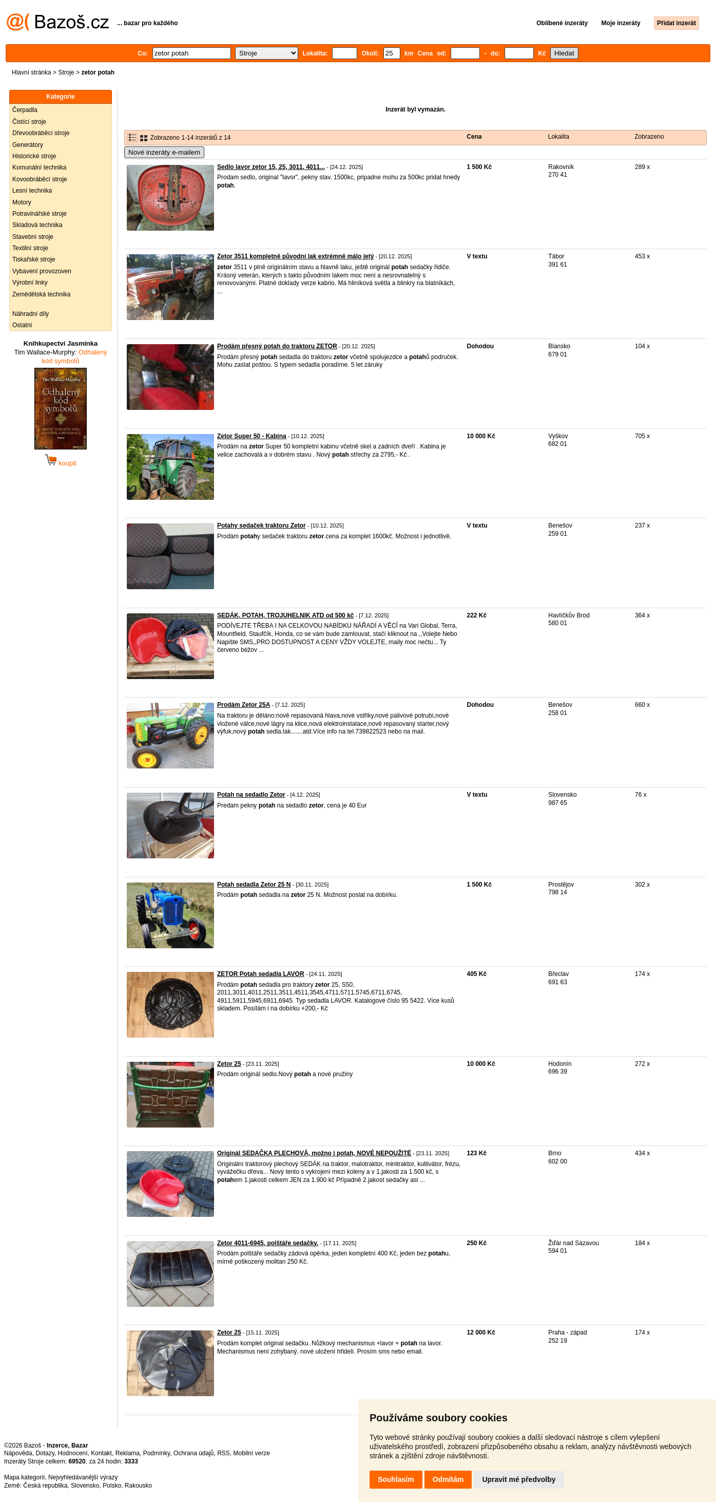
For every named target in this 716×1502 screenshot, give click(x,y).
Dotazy (44, 1453)
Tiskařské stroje (33, 259)
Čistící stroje (29, 121)
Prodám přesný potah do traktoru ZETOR (277, 346)
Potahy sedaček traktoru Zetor (261, 525)
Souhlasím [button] (396, 1479)
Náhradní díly (30, 313)
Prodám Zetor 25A (243, 704)
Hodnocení (73, 1453)
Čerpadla (24, 110)
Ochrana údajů (193, 1453)
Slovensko (85, 1485)
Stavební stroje (32, 236)
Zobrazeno (649, 136)
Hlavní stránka (31, 72)
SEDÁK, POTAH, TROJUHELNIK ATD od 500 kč (285, 615)
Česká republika (45, 1485)
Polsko (112, 1485)
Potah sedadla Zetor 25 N (254, 884)
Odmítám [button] (448, 1479)
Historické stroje (34, 156)
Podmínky (156, 1453)
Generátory (27, 144)
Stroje (66, 72)
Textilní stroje (30, 248)
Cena (474, 136)
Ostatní (22, 325)
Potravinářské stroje (39, 213)
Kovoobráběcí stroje (39, 179)
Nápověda (18, 1453)
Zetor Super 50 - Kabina (251, 436)
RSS (223, 1453)
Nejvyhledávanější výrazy (83, 1477)
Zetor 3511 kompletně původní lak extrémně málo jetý (295, 256)
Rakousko (138, 1485)
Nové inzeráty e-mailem (164, 152)
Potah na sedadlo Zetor (251, 794)
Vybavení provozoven (41, 271)
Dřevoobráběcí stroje (40, 133)
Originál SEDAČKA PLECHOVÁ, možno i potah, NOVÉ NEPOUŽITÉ (314, 1153)
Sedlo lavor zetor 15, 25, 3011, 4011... (271, 167)
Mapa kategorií (24, 1477)
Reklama (127, 1453)
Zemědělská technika (41, 294)
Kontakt (101, 1453)
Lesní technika (32, 190)
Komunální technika (39, 167)
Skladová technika (37, 225)
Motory (21, 202)
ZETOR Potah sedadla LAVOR (260, 974)
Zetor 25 (229, 1063)
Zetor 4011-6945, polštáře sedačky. (267, 1243)
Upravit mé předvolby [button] (518, 1479)
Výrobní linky (30, 282)
